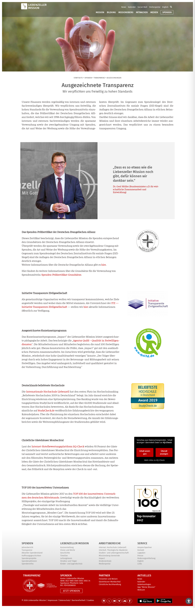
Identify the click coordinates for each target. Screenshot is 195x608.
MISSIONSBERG (125, 12)
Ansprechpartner (144, 547)
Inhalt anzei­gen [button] (144, 452)
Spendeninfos (28, 564)
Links (139, 564)
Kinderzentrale (105, 561)
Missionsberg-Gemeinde (109, 555)
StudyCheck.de (46, 410)
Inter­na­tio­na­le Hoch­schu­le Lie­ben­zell (47, 391)
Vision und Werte (67, 550)
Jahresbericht (27, 547)
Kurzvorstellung (67, 547)
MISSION (100, 12)
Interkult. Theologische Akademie (113, 550)
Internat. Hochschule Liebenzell (112, 547)
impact (102, 558)
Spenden (27, 543)
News (123, 7)
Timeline (64, 555)
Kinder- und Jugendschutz (71, 564)
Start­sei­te (78, 78)
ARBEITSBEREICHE (110, 543)
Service (142, 543)
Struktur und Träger (68, 561)
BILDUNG (111, 12)
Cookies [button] (90, 600)
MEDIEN (154, 12)
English (165, 7)
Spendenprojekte (29, 558)
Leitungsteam (66, 558)
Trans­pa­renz (99, 78)
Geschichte (65, 553)
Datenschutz (64, 600)
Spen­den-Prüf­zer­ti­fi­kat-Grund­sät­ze (61, 274)
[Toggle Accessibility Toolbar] (188, 601)
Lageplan (141, 553)
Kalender (132, 7)
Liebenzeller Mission (74, 543)
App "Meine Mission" (146, 587)
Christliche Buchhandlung (110, 584)
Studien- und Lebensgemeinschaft (114, 553)
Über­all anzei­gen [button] (164, 452)
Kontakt (140, 550)
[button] (171, 7)
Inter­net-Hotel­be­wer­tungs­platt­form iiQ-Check (58, 446)
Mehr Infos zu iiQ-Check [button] (154, 460)
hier (103, 264)
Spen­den (88, 78)
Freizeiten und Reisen (108, 579)
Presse (140, 555)
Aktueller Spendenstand (32, 553)
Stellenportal (154, 7)
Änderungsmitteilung (146, 558)
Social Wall (142, 7)
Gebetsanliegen (144, 584)
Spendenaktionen (29, 561)
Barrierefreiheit (78, 600)
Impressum (52, 600)
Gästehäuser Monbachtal (110, 582)
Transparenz (27, 550)
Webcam (141, 590)
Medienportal (104, 564)
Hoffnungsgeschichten (31, 555)
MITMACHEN (142, 12)
